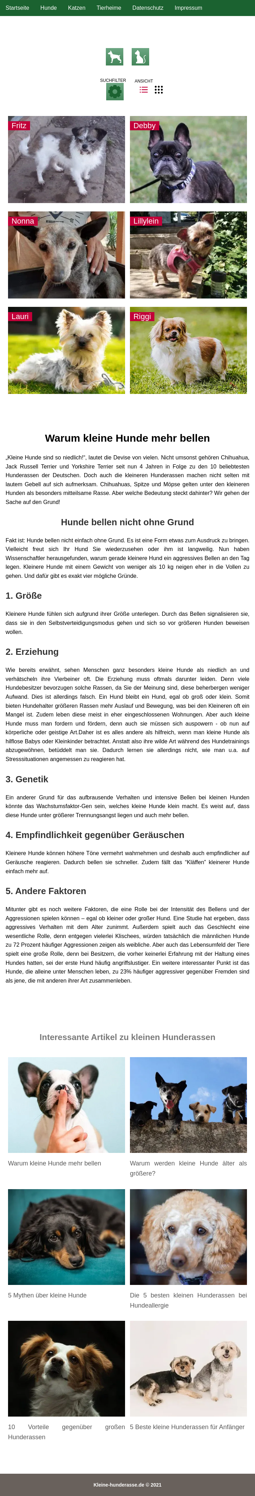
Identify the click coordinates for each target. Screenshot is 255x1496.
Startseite (17, 8)
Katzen (77, 8)
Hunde (49, 8)
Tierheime (109, 8)
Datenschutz (147, 8)
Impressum (188, 8)
